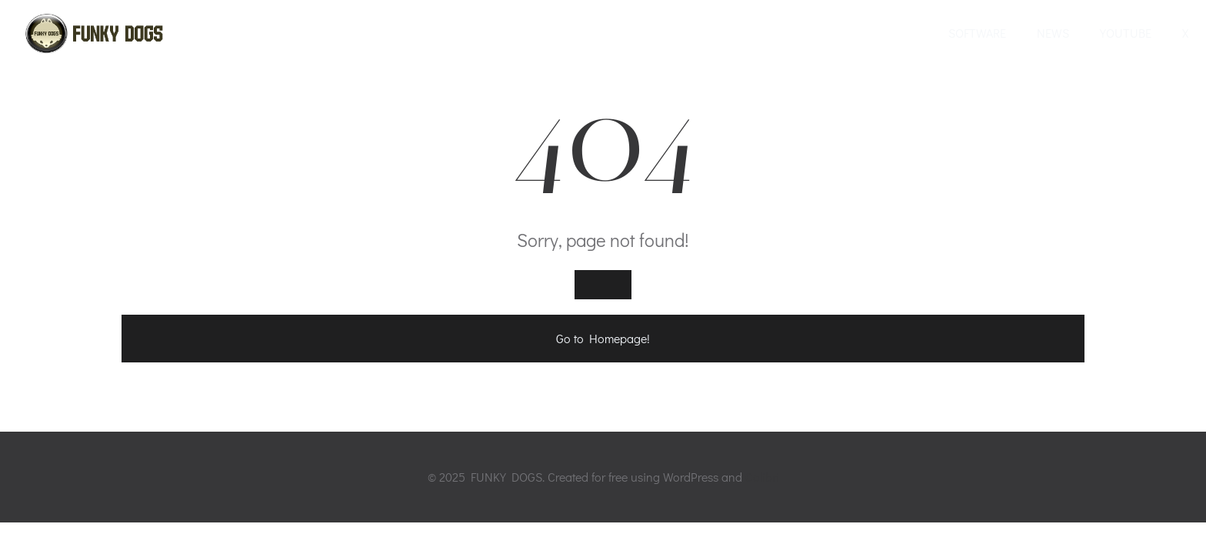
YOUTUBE (1125, 33)
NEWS (1053, 33)
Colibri (762, 477)
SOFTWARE (977, 33)
